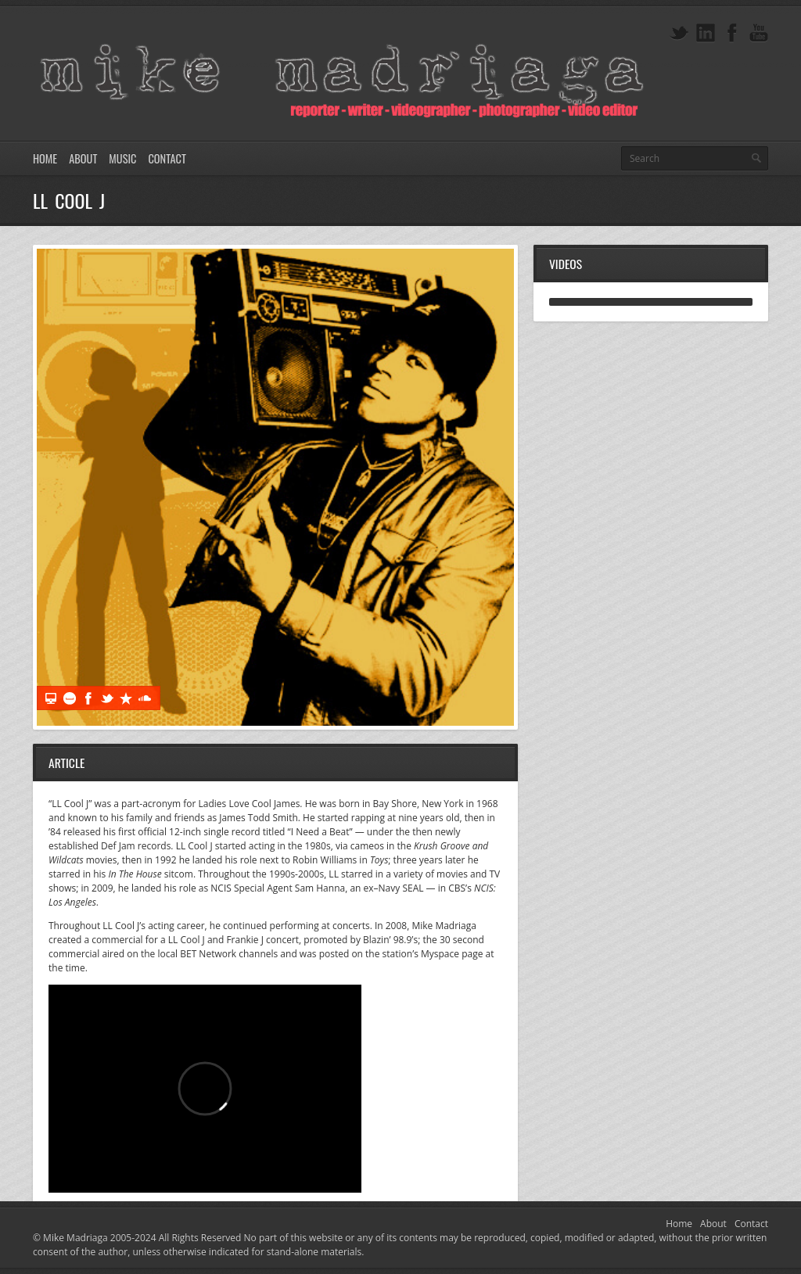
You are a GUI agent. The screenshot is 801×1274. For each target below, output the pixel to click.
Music (122, 158)
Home (45, 158)
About (83, 158)
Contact (166, 158)
